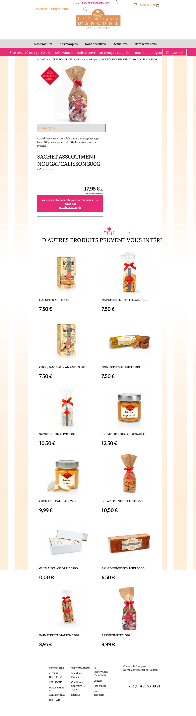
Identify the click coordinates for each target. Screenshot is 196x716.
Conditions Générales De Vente (74, 662)
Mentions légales (76, 653)
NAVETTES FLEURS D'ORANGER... (125, 243)
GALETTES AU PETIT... (45, 243)
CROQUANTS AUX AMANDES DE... (53, 317)
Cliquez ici (174, 54)
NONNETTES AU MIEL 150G (121, 317)
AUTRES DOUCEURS (51, 61)
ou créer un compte (138, 122)
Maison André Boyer (77, 61)
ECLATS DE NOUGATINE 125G (122, 466)
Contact (96, 657)
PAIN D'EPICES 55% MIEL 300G (123, 541)
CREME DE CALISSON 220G (49, 466)
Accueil (32, 61)
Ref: (107, 84)
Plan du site (98, 662)
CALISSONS (48, 662)
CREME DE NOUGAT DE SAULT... (124, 392)
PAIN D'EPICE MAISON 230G (50, 615)
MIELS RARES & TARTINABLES (51, 669)
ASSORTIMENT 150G (116, 615)
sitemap (71, 671)
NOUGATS (48, 676)
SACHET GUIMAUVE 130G (48, 392)
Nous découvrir (100, 668)
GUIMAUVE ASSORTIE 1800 (49, 541)
